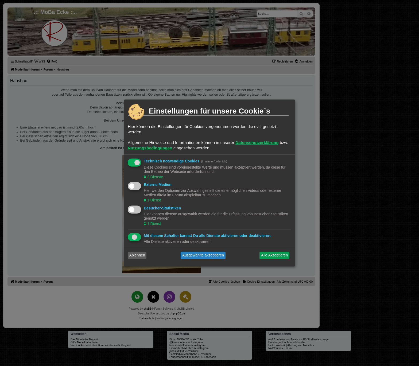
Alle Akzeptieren (274, 255)
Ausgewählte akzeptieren (203, 255)
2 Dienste (154, 177)
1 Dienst (153, 200)
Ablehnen (137, 255)
